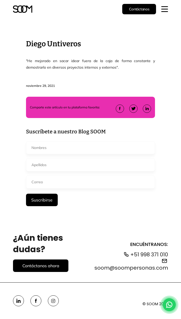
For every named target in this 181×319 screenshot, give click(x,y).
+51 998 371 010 (149, 254)
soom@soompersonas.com (131, 267)
